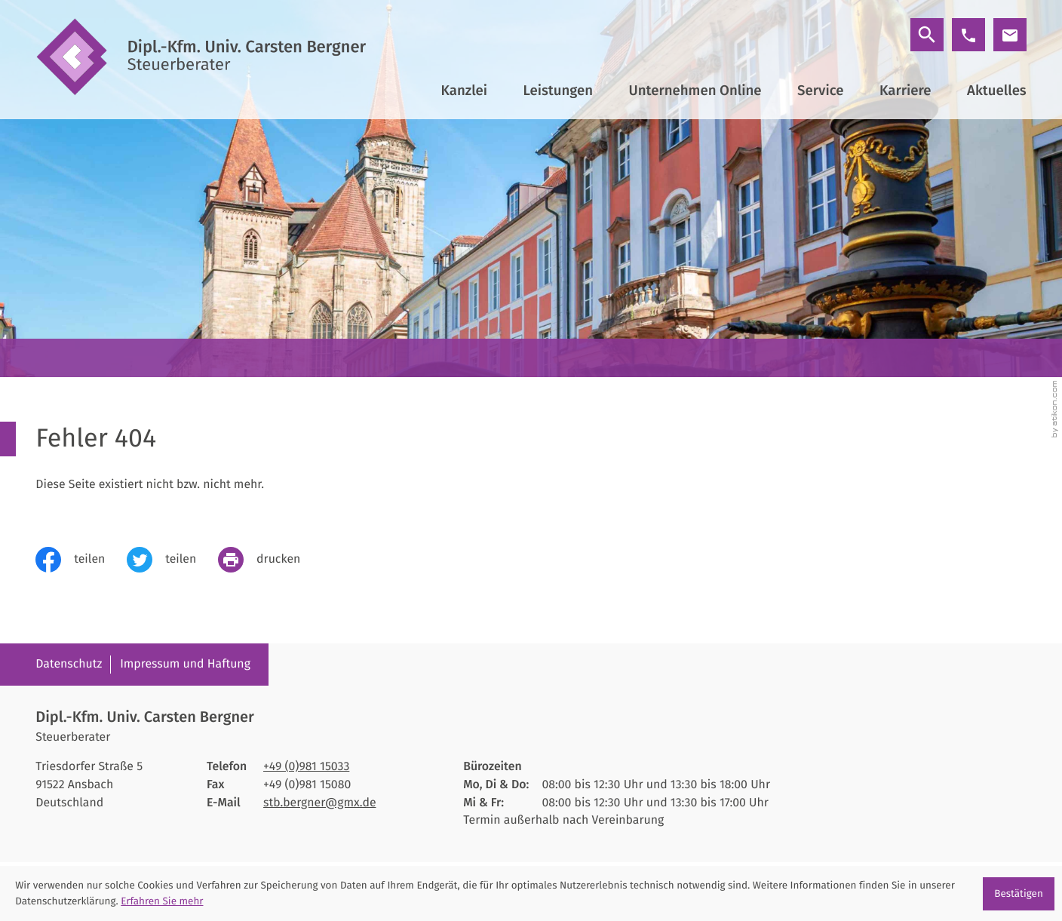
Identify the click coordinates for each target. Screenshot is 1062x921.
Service (820, 90)
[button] (968, 34)
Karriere (905, 90)
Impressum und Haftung (185, 664)
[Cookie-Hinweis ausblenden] (1018, 893)
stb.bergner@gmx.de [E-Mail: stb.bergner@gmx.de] (319, 803)
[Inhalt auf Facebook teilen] (81, 559)
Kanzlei (464, 90)
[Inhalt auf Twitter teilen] (172, 559)
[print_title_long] (270, 559)
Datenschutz (68, 664)
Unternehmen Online (695, 90)
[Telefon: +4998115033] (306, 767)
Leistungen (558, 90)
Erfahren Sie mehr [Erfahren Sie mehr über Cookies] (162, 901)
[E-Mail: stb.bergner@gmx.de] (1010, 34)
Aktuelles (997, 90)
